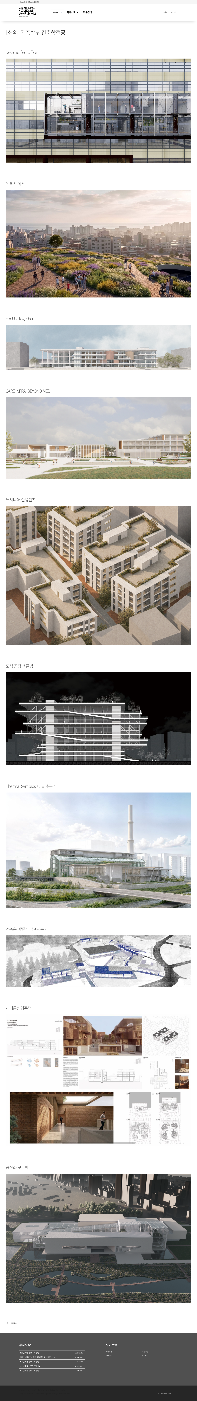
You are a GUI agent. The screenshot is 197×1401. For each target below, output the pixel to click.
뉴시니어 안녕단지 (21, 500)
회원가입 (165, 12)
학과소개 (72, 12)
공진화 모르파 (17, 1167)
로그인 (173, 12)
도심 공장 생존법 (19, 666)
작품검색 (87, 12)
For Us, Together (19, 318)
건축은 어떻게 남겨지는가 (27, 929)
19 (12, 1323)
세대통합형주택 (18, 1008)
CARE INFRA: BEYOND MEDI (28, 391)
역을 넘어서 (15, 184)
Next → (16, 1323)
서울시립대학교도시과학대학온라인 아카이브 (27, 11)
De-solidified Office (21, 52)
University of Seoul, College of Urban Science (23, 16)
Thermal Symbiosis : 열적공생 (31, 786)
